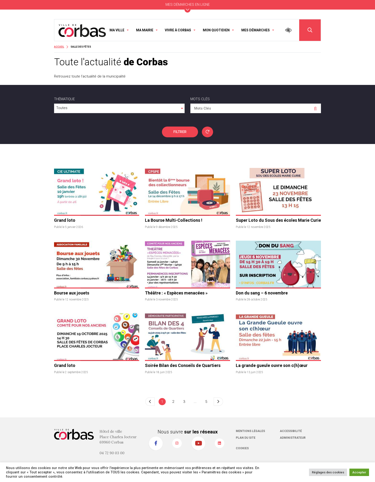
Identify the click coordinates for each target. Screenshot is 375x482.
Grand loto (64, 220)
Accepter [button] (359, 472)
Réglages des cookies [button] (328, 472)
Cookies (242, 448)
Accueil (59, 46)
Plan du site (245, 437)
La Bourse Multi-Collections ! (173, 220)
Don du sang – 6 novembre (262, 292)
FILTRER (180, 132)
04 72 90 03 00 (111, 453)
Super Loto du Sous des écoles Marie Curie (278, 220)
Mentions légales (250, 431)
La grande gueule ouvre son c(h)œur (272, 365)
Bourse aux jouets (71, 292)
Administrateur (293, 437)
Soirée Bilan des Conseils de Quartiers (183, 365)
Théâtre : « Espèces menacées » (176, 292)
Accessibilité (291, 431)
